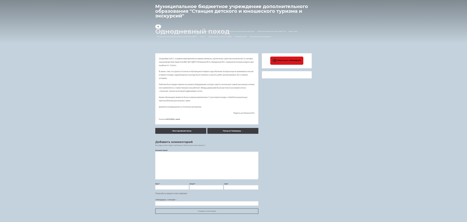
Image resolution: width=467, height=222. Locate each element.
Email (192, 184)
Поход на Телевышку (233, 131)
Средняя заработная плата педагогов (271, 31)
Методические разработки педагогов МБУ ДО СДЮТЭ (177, 36)
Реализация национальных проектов (240, 31)
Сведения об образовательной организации (174, 31)
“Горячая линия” (240, 36)
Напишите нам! (218, 31)
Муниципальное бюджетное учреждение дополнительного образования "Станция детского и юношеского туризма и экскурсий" (231, 11)
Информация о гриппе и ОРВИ (220, 36)
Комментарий (161, 150)
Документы (197, 31)
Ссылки (207, 31)
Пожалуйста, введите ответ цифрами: (171, 193)
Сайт (226, 184)
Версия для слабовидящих (286, 60)
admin (178, 119)
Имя (157, 184)
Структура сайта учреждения (260, 36)
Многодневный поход (180, 131)
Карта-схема (293, 31)
